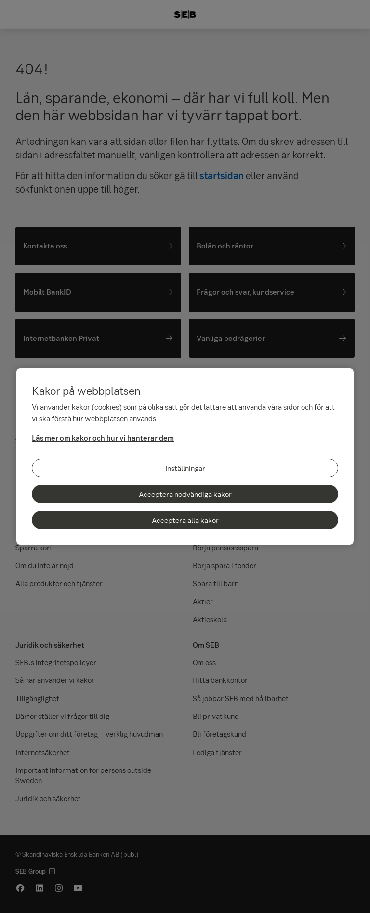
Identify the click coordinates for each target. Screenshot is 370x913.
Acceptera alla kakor (185, 520)
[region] (185, 456)
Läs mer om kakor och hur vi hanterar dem (103, 438)
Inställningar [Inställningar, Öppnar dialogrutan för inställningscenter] (185, 468)
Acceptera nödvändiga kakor (185, 494)
